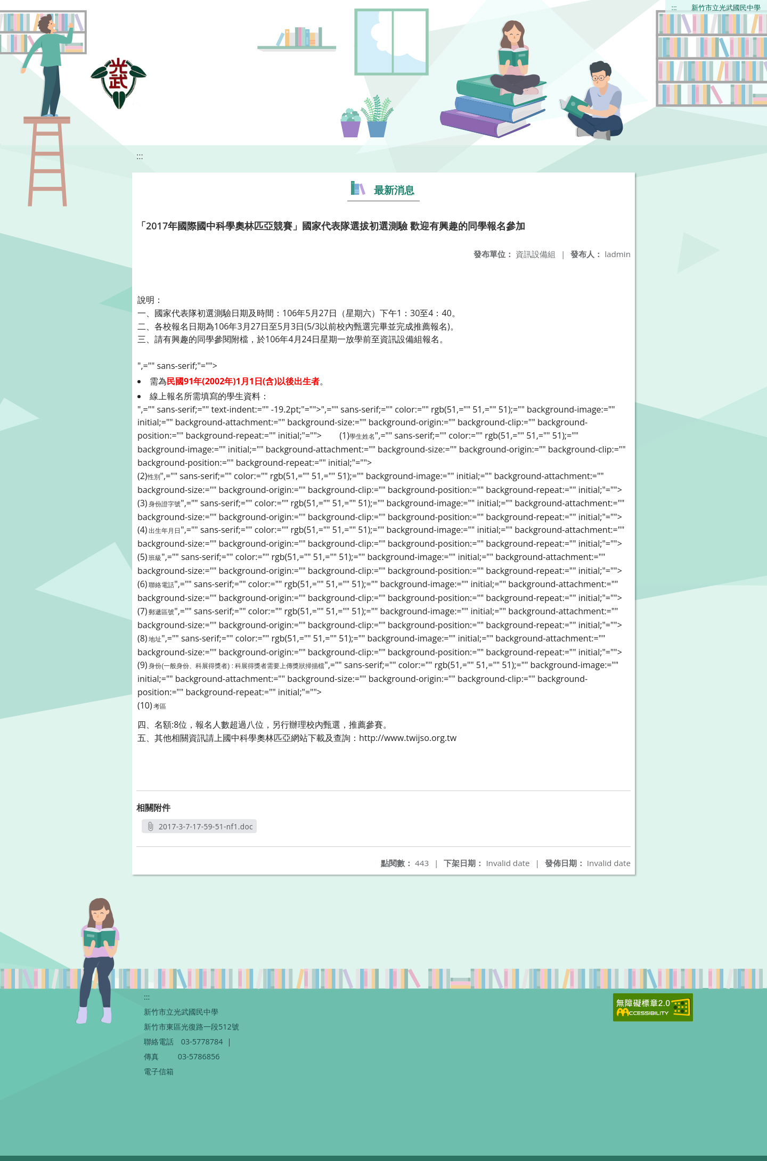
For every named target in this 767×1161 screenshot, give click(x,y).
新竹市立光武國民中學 (726, 7)
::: (674, 7)
